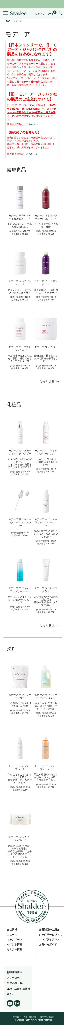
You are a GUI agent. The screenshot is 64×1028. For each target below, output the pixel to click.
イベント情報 (14, 944)
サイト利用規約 (30, 1017)
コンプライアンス (49, 939)
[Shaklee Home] (18, 13)
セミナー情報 (14, 949)
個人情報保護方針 (47, 1017)
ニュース (12, 934)
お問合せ (16, 1017)
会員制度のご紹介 (49, 929)
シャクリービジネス (50, 934)
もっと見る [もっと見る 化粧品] (49, 625)
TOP (8, 21)
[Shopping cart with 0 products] (51, 13)
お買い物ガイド (48, 944)
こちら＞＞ (32, 124)
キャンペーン (14, 939)
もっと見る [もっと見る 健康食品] (49, 381)
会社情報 (12, 929)
